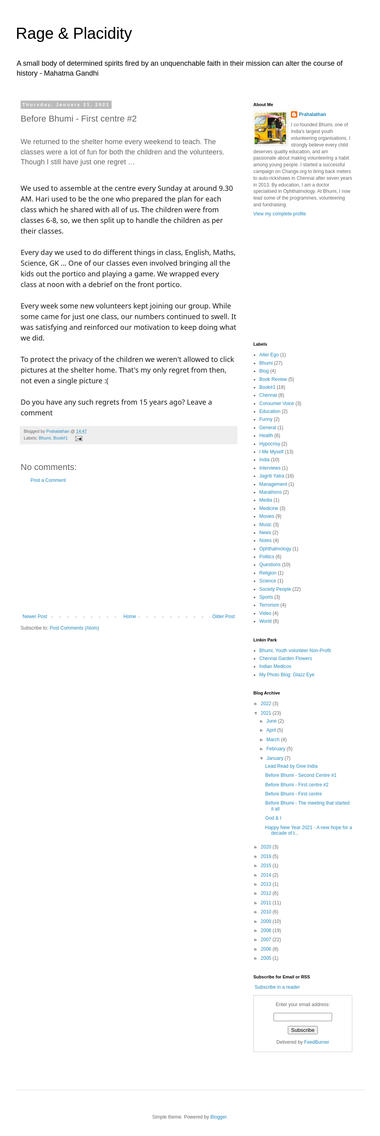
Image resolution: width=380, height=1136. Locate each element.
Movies (266, 516)
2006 (267, 949)
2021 (267, 713)
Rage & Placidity (74, 33)
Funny (265, 419)
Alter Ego (269, 355)
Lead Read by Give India (291, 766)
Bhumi (45, 438)
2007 (267, 939)
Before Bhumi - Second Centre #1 (300, 775)
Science (267, 581)
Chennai (268, 395)
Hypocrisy (269, 444)
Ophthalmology (275, 549)
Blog (264, 371)
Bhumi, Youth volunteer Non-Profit (295, 650)
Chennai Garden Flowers (285, 658)
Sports (266, 597)
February (276, 749)
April (271, 730)
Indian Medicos (275, 666)
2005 (267, 958)
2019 (267, 856)
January (275, 758)
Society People (275, 589)
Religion (267, 573)
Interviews (270, 468)
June (272, 721)
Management (273, 484)
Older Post (223, 616)
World (265, 621)
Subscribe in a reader (277, 987)
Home (130, 616)
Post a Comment (48, 480)
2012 (267, 893)
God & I (273, 818)
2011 (267, 903)
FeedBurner (316, 1042)
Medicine (268, 508)
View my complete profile (279, 214)
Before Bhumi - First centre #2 (297, 785)
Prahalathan (58, 431)
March (273, 739)
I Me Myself (271, 452)
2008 (267, 930)
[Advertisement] (128, 548)
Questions (270, 564)
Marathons (270, 492)
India (264, 459)
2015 (267, 865)
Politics (266, 556)
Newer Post (35, 616)
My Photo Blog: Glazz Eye (286, 674)
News (265, 532)
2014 (267, 875)
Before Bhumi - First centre (293, 794)
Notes (265, 540)
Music (265, 524)
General (267, 427)
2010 (267, 912)
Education (269, 411)
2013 (267, 884)
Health (266, 435)
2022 (267, 703)
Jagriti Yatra (271, 476)
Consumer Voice (276, 403)
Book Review (273, 379)
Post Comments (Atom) (74, 628)
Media (265, 500)
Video (265, 613)
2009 (267, 921)
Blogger (218, 1117)
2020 (267, 847)
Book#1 (60, 438)
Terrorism (269, 605)
